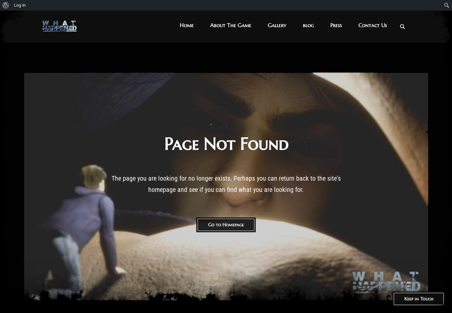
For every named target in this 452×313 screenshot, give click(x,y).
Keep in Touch (418, 299)
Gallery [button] (277, 25)
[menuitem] (6, 5)
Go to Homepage (226, 225)
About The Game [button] (230, 25)
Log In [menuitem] (20, 5)
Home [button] (187, 25)
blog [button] (308, 25)
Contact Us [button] (372, 25)
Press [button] (336, 25)
